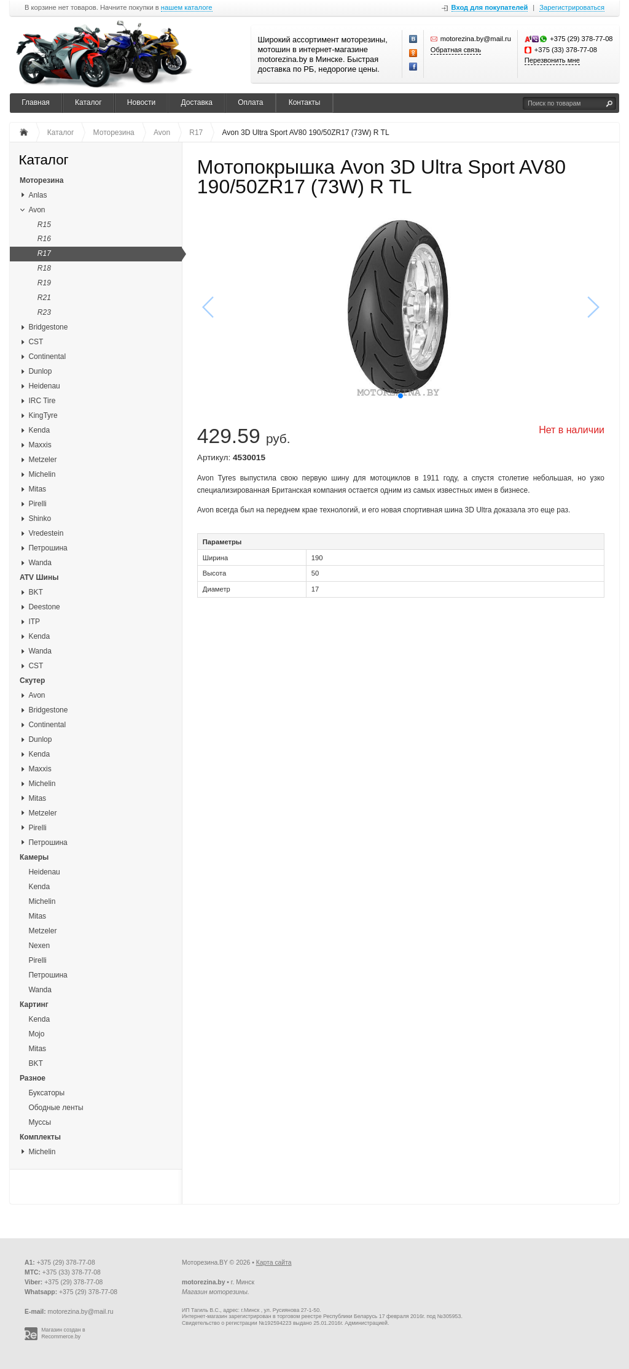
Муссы (39, 1122)
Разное (32, 1078)
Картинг (34, 1004)
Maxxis (39, 445)
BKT (35, 592)
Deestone (44, 607)
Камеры (34, 857)
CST (35, 341)
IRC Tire (41, 400)
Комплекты (40, 1137)
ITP (34, 621)
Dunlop (40, 371)
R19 (44, 283)
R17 (44, 253)
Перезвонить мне (552, 60)
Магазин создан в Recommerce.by (63, 1333)
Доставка (197, 102)
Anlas (37, 195)
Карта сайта (274, 1262)
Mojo (36, 1034)
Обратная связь (456, 49)
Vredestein (45, 533)
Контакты (305, 102)
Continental (47, 356)
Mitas (37, 489)
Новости (141, 102)
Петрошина (47, 548)
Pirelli (37, 503)
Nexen (39, 945)
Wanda (40, 562)
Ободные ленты (55, 1107)
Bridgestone (48, 327)
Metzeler (42, 459)
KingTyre (42, 415)
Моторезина (41, 180)
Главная (35, 102)
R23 (44, 312)
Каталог (88, 102)
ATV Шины (39, 577)
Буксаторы (46, 1093)
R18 (44, 268)
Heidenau (44, 386)
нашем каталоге (187, 7)
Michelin (41, 474)
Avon (36, 210)
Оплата (250, 102)
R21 (44, 297)
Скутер (32, 680)
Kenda (39, 430)
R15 (44, 224)
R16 (44, 238)
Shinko (39, 518)
